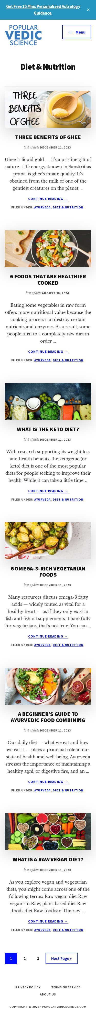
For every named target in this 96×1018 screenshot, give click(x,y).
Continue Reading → (48, 199)
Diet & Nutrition (68, 207)
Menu (81, 32)
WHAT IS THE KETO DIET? (48, 429)
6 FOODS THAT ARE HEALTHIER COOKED (48, 279)
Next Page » (61, 959)
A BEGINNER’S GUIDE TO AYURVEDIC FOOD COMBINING (48, 717)
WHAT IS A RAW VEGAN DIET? (48, 859)
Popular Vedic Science (26, 35)
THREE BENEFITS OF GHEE (48, 137)
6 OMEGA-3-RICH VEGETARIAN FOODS (48, 571)
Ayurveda (42, 207)
